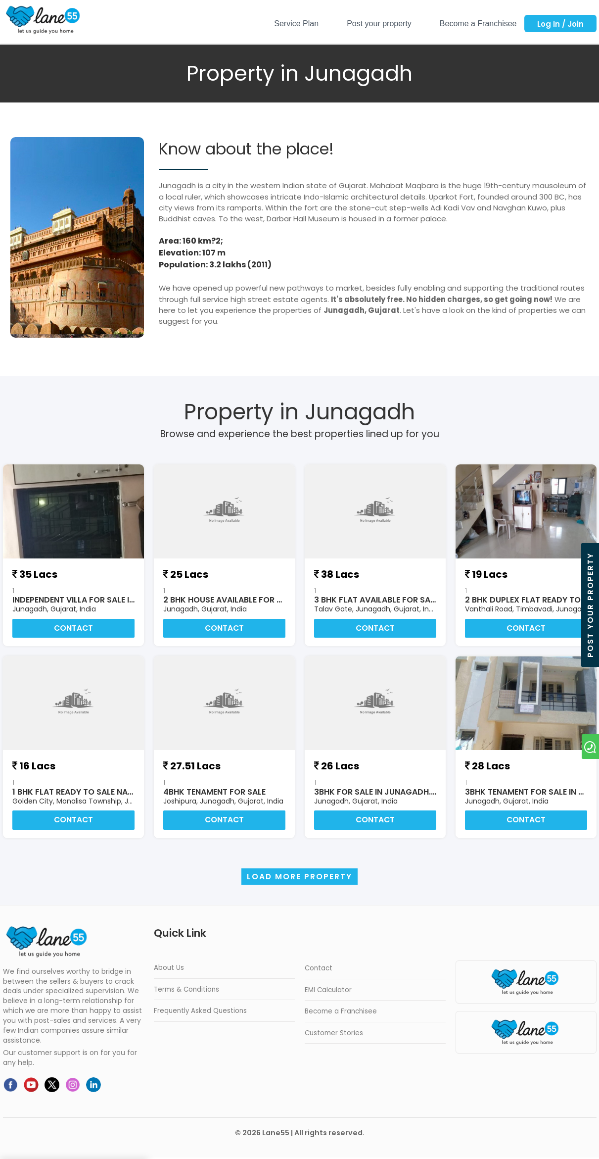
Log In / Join (560, 24)
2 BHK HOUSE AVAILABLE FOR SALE (229, 599)
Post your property (379, 23)
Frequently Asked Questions (200, 1012)
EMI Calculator (328, 991)
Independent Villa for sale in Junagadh (96, 599)
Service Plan (296, 23)
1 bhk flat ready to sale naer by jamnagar (103, 792)
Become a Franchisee (478, 23)
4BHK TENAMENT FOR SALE (214, 792)
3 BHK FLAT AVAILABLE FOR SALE (376, 599)
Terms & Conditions (186, 991)
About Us (169, 969)
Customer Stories (334, 1034)
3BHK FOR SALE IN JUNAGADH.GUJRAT (388, 792)
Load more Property (300, 878)
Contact (73, 628)
